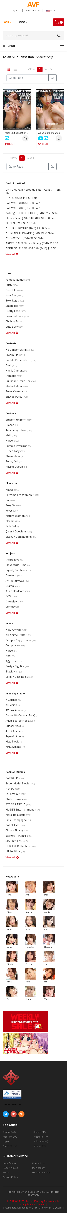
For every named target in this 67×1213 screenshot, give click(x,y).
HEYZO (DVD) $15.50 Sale (22, 198)
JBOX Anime (15, 731)
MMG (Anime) (16, 746)
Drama (13, 586)
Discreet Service (41, 1172)
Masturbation (17, 386)
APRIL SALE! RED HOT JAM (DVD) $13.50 (31, 248)
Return (6, 1172)
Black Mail (14, 671)
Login (15, 10)
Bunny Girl (14, 461)
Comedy (12, 606)
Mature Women (18, 515)
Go (52, 78)
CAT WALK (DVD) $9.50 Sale (23, 208)
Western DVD (10, 1136)
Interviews (14, 601)
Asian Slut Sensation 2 (16, 132)
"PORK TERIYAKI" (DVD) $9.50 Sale (28, 228)
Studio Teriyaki (17, 799)
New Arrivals (16, 629)
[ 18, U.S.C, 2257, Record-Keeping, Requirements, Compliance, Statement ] (33, 1203)
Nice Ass (14, 295)
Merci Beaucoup (18, 814)
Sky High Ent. (17, 841)
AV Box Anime (16, 710)
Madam (13, 521)
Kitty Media (14, 741)
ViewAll (12, 332)
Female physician (18, 445)
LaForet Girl (16, 794)
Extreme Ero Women (22, 495)
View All (12, 254)
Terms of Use (10, 1146)
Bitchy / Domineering (21, 536)
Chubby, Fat (15, 321)
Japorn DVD (9, 1132)
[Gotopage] (27, 77)
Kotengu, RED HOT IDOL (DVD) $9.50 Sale (32, 213)
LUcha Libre (15, 851)
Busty (12, 285)
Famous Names (18, 279)
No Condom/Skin (20, 349)
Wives (12, 510)
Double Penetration (21, 360)
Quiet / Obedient (19, 531)
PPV (22, 22)
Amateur (14, 575)
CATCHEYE (15, 825)
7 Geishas (13, 699)
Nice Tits (15, 290)
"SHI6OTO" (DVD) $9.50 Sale (25, 238)
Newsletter (39, 1146)
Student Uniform (19, 419)
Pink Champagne (18, 820)
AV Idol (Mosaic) (17, 580)
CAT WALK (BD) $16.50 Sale (23, 203)
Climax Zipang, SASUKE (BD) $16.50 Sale (31, 218)
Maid (11, 435)
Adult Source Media (20, 720)
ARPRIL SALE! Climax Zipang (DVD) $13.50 (32, 243)
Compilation (15, 645)
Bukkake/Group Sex (21, 381)
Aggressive (14, 661)
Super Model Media (20, 783)
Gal (11, 500)
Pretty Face (16, 311)
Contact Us (38, 1163)
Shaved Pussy (17, 396)
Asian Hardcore (18, 591)
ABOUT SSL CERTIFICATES (12, 1104)
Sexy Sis (13, 505)
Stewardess (14, 456)
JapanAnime (15, 736)
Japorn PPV (39, 1132)
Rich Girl (12, 526)
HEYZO (13, 788)
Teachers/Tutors (19, 430)
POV (11, 596)
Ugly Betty (14, 326)
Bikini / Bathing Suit (19, 676)
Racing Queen (17, 466)
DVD (6, 22)
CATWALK (15, 778)
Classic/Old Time (18, 565)
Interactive (14, 559)
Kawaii (12, 489)
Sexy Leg (15, 300)
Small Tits (15, 305)
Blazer (12, 425)
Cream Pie (16, 355)
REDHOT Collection (21, 846)
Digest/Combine (18, 570)
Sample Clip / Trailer (21, 640)
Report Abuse (10, 1167)
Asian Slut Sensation (49, 132)
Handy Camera (17, 370)
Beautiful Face (18, 316)
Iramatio (14, 375)
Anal (11, 365)
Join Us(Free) (40, 1141)
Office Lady (15, 451)
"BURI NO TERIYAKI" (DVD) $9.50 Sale (30, 233)
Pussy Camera (17, 391)
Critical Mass (15, 726)
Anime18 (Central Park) (22, 715)
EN (51, 10)
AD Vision (13, 705)
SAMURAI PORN (19, 835)
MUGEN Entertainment (23, 809)
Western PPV (40, 1136)
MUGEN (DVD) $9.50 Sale (21, 223)
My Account (38, 1167)
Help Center (33, 10)
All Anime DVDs (18, 635)
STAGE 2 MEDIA (18, 804)
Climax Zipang (17, 830)
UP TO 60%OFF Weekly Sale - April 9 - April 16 (33, 191)
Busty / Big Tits (17, 666)
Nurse (12, 440)
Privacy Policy (10, 1177)
